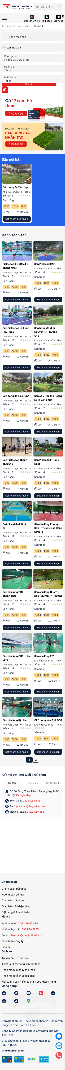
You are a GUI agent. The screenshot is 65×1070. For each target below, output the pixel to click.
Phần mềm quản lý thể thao (18, 969)
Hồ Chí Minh (23, 26)
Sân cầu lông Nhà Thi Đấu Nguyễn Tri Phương (48, 593)
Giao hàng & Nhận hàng (16, 906)
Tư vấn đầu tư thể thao (15, 958)
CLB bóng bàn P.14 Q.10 (48, 720)
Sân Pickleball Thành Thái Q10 (15, 461)
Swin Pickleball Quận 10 (15, 526)
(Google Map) (24, 795)
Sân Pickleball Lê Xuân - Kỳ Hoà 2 (16, 329)
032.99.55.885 (31, 800)
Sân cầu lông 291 (44, 656)
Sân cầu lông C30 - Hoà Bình (17, 658)
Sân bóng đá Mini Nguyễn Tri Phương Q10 (45, 331)
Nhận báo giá (16, 143)
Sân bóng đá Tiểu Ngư (16, 187)
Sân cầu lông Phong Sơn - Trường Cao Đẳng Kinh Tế (48, 528)
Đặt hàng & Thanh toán (16, 912)
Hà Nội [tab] (12, 783)
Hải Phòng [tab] (32, 783)
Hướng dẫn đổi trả (13, 894)
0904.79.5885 (30, 929)
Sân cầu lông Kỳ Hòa (15, 720)
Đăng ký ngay (16, 113)
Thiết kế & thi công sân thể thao (21, 964)
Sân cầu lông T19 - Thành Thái (13, 593)
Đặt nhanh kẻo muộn (16, 218)
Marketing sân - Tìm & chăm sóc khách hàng (29, 981)
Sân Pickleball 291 (45, 263)
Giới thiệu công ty (12, 941)
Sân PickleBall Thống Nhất (46, 461)
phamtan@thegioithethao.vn (32, 806)
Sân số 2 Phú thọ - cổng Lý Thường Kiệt (48, 397)
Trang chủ (7, 26)
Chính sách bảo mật (14, 888)
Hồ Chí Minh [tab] (53, 783)
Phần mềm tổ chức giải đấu (18, 975)
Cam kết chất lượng (13, 900)
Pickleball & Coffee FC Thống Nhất (15, 265)
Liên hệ (6, 947)
